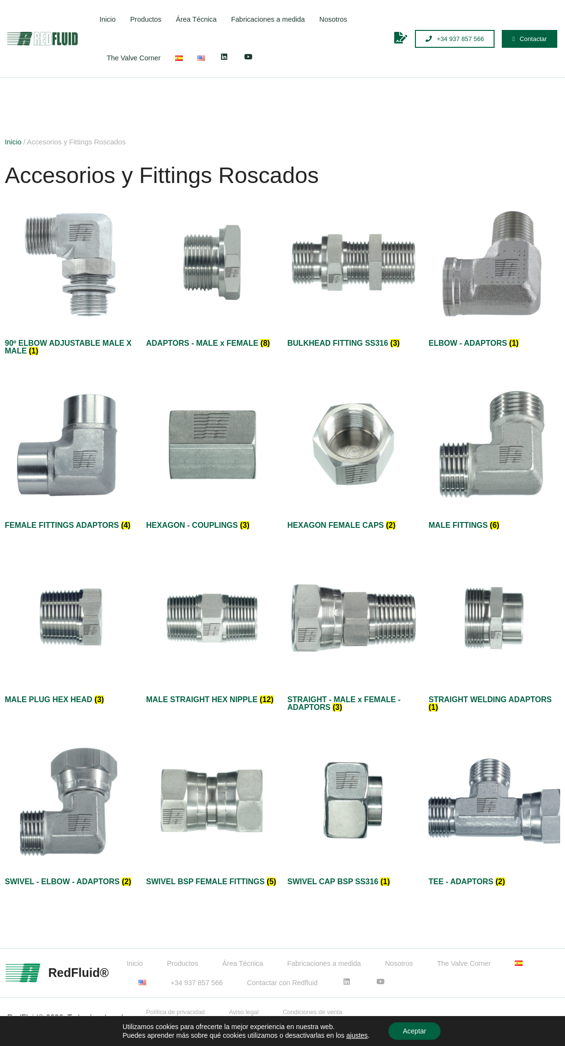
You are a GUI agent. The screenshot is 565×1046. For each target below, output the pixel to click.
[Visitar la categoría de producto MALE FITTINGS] (494, 455)
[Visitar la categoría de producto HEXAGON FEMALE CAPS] (353, 455)
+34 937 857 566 (196, 983)
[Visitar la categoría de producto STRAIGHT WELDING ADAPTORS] (494, 633)
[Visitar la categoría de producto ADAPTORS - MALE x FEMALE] (212, 274)
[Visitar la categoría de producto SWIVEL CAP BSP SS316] (353, 812)
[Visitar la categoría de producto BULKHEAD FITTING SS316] (353, 274)
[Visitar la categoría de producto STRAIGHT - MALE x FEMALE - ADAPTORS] (353, 633)
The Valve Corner (134, 58)
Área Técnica (196, 19)
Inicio (107, 19)
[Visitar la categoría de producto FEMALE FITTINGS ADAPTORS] (71, 455)
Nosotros (333, 19)
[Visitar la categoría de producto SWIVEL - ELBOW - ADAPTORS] (71, 812)
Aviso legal (244, 1012)
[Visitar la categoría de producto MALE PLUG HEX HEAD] (71, 629)
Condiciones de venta (312, 1012)
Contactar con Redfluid (282, 983)
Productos (146, 19)
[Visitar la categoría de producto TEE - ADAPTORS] (494, 812)
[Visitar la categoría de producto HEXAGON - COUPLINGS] (212, 455)
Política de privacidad (175, 1012)
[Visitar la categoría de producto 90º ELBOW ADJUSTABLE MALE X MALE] (71, 278)
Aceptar (414, 1031)
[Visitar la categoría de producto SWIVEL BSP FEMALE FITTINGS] (212, 812)
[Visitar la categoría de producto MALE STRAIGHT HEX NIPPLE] (212, 629)
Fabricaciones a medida (268, 19)
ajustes (357, 1035)
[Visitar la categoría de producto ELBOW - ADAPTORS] (494, 274)
